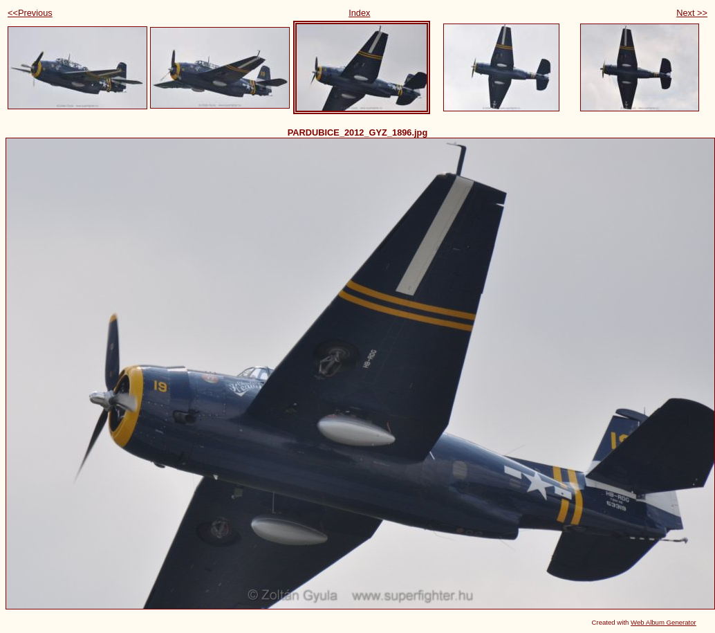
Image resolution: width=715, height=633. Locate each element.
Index (359, 13)
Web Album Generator (663, 622)
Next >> (691, 13)
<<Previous (30, 13)
